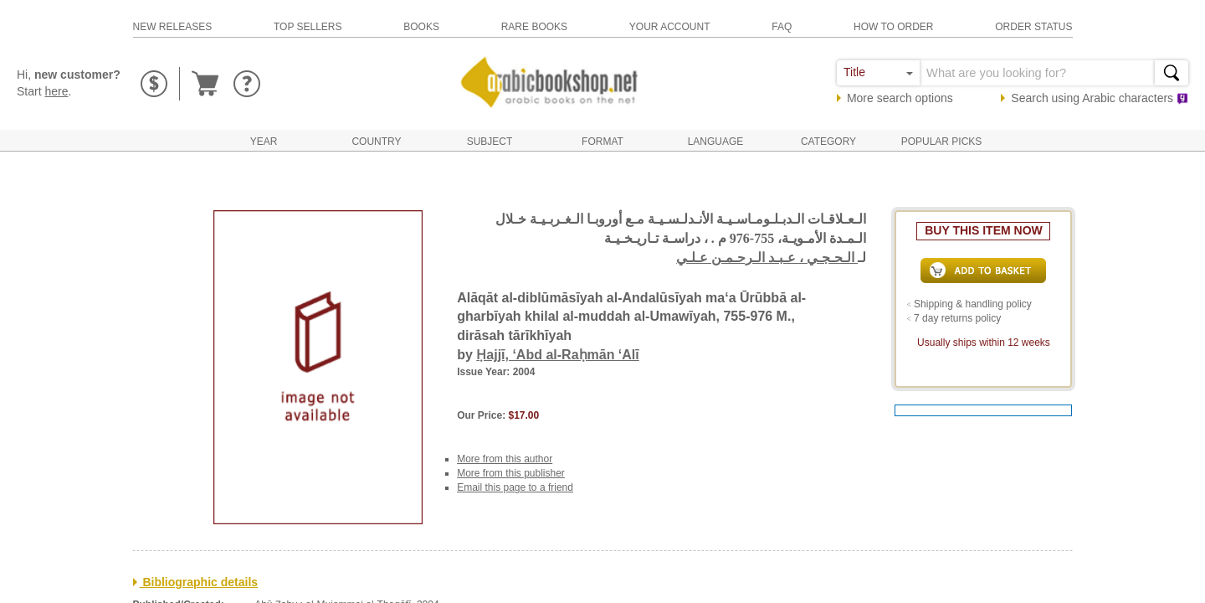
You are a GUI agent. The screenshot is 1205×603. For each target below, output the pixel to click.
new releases (173, 27)
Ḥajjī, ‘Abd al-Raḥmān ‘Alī (557, 355)
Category (828, 141)
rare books (534, 27)
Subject (490, 141)
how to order (894, 27)
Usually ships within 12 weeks (983, 342)
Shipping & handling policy (973, 304)
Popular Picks (941, 141)
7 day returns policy (957, 318)
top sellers (308, 27)
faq (782, 27)
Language (716, 141)
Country (376, 141)
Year (264, 141)
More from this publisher (511, 473)
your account (669, 27)
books (421, 27)
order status (1033, 27)
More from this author (504, 459)
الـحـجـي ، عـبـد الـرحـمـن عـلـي (767, 257)
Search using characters (1099, 98)
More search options (900, 98)
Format (602, 141)
